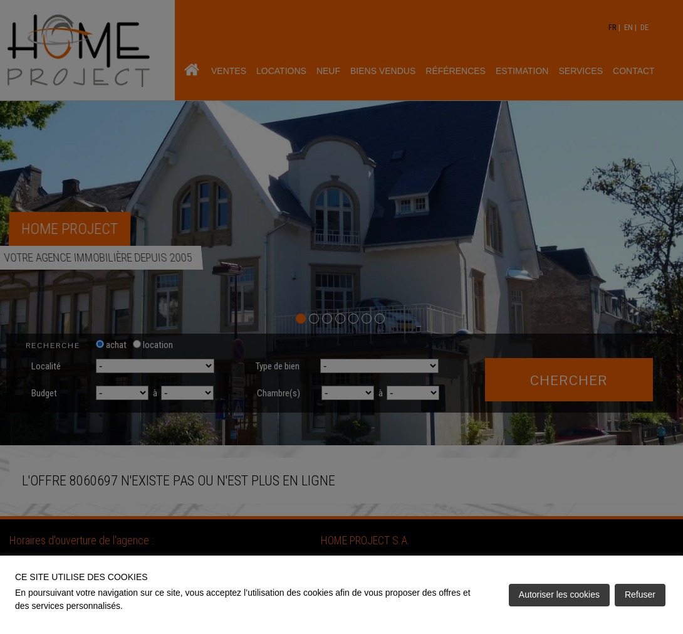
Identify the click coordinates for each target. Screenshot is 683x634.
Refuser (640, 594)
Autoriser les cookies (559, 594)
